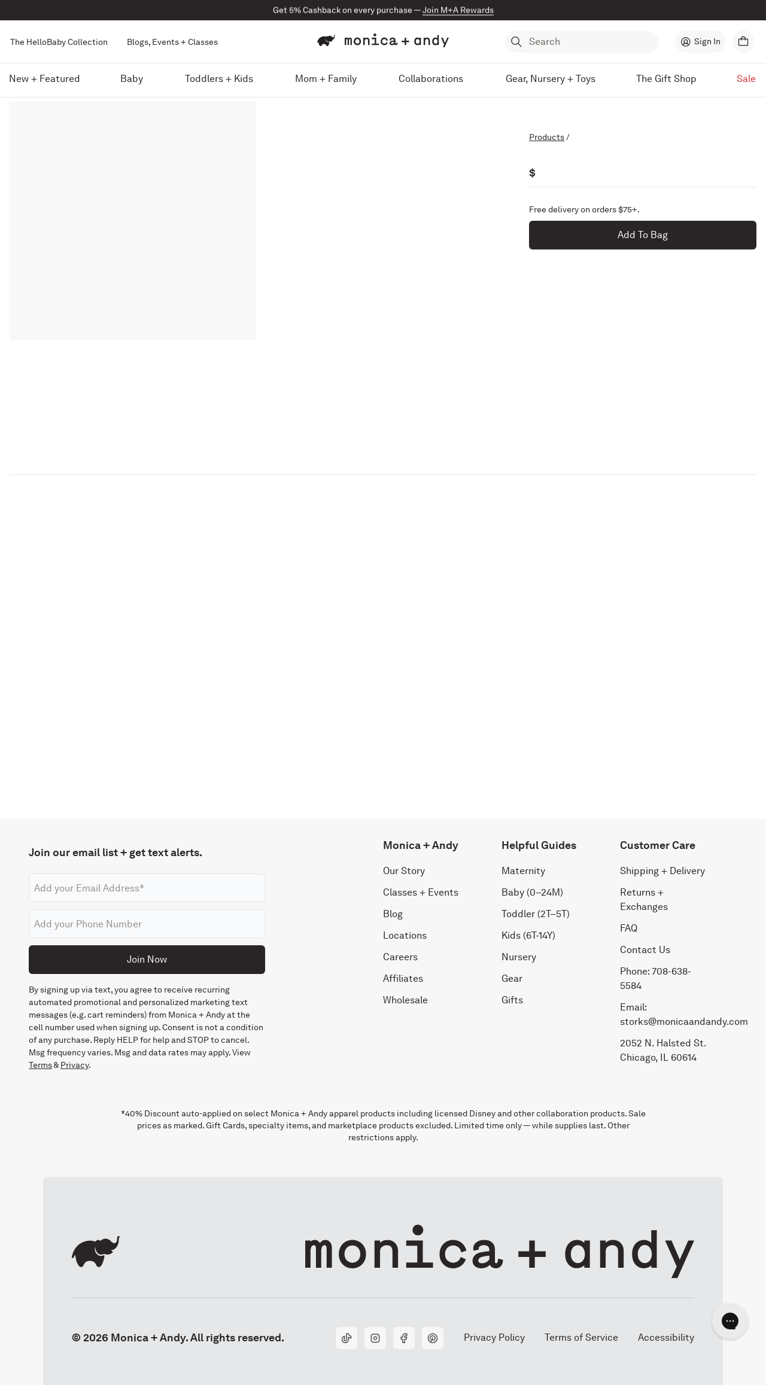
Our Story (404, 870)
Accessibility (665, 1337)
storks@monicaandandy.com (684, 1021)
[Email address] (147, 887)
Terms (40, 1065)
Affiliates (403, 978)
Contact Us (645, 949)
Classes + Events (420, 892)
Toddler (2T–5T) (535, 914)
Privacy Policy (494, 1337)
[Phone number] (147, 923)
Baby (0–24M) (532, 892)
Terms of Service (581, 1337)
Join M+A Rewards (458, 10)
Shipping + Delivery (662, 870)
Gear (511, 978)
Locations (405, 935)
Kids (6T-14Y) (528, 935)
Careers (400, 957)
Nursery (518, 957)
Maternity (523, 870)
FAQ (628, 928)
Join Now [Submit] (147, 959)
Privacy (74, 1065)
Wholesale (405, 1000)
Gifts (512, 1000)
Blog (393, 914)
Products (546, 137)
